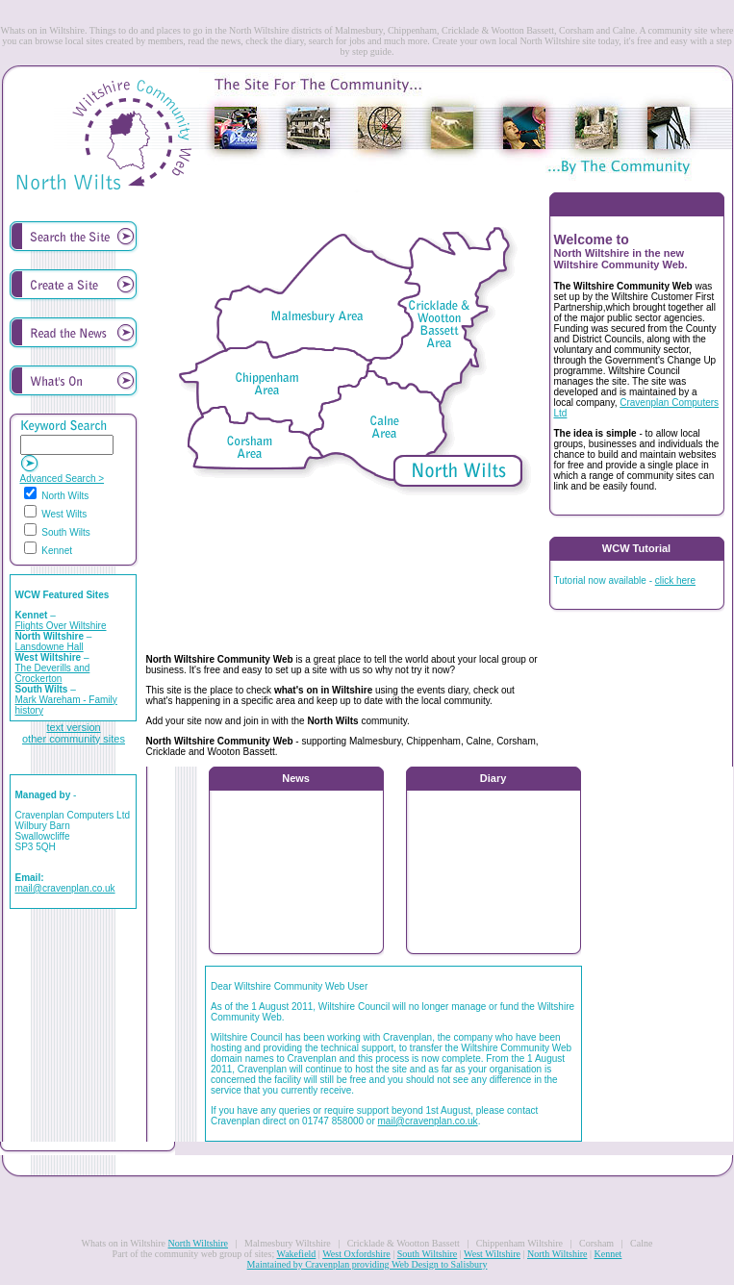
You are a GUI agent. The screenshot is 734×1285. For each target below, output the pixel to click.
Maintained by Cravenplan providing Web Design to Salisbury (367, 1264)
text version (73, 727)
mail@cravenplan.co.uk (65, 888)
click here (675, 580)
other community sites (73, 738)
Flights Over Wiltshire (61, 625)
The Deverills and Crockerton (52, 673)
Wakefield (296, 1253)
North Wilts (56, 496)
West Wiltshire (492, 1253)
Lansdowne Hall (49, 647)
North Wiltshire (198, 1243)
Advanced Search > (62, 478)
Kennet (607, 1253)
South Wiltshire (427, 1253)
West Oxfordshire (356, 1253)
